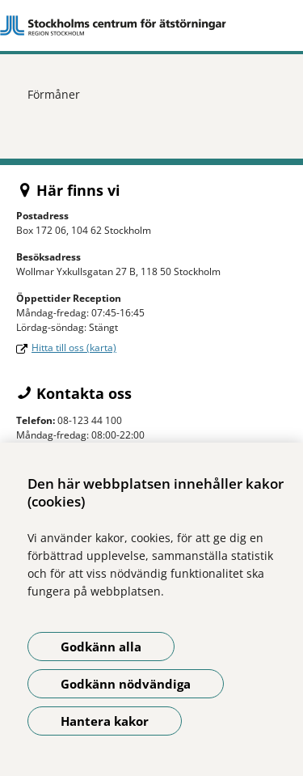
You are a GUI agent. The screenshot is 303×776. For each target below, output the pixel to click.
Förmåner (53, 94)
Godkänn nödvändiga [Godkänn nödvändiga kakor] (126, 684)
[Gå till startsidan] (151, 25)
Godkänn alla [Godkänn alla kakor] (101, 646)
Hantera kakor (105, 721)
